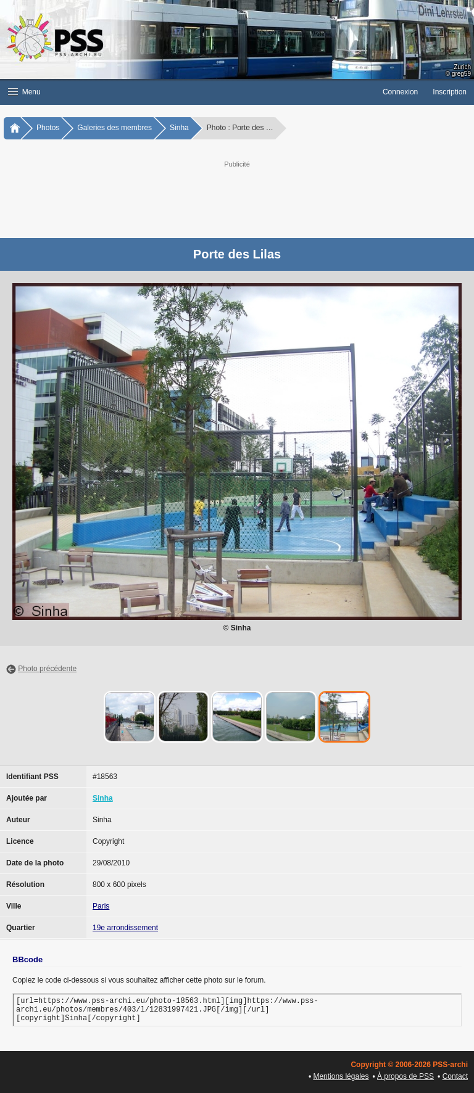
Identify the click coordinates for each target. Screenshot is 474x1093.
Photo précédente (47, 668)
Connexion (400, 92)
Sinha (179, 127)
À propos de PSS (405, 1076)
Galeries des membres (114, 127)
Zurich (462, 67)
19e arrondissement (125, 927)
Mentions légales (340, 1076)
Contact (455, 1076)
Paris (101, 906)
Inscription (450, 92)
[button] (187, 92)
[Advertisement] (249, 198)
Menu (24, 92)
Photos (47, 127)
